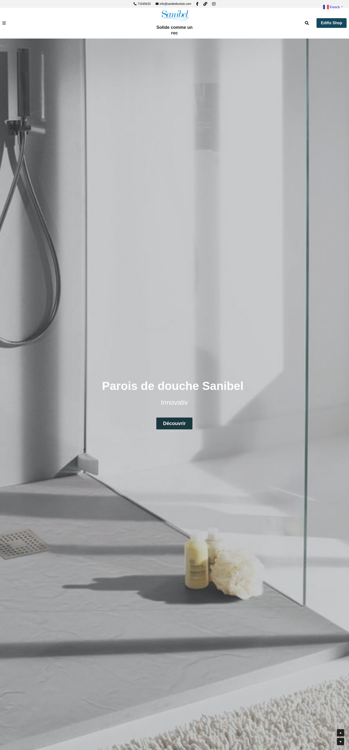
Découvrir (174, 423)
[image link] (174, 16)
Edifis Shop (331, 23)
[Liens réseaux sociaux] (197, 4)
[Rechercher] (307, 23)
